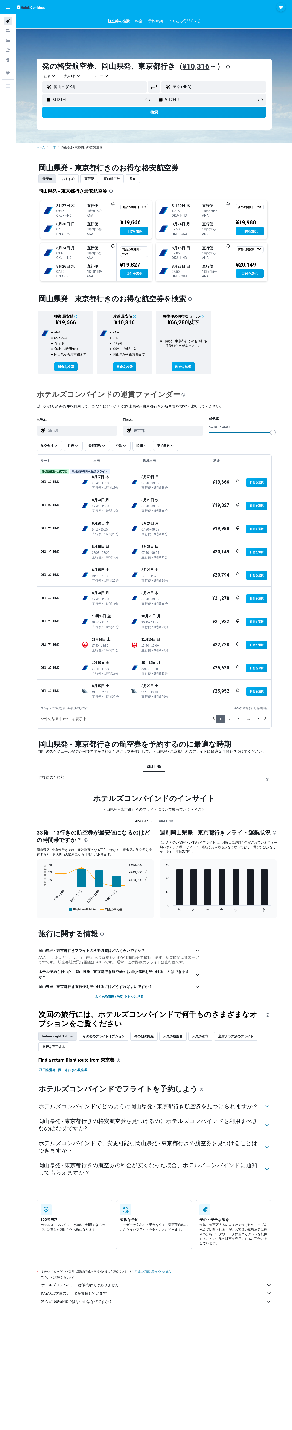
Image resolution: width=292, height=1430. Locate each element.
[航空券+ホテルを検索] (8, 50)
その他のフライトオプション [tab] (104, 1036)
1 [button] (220, 719)
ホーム (41, 147)
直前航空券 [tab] (112, 179)
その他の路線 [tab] (144, 1036)
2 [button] (229, 719)
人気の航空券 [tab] (173, 1036)
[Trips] (8, 73)
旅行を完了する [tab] (53, 1047)
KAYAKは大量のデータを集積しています (156, 1293)
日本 (53, 147)
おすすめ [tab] (68, 179)
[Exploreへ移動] (8, 59)
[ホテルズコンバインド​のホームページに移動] (31, 7)
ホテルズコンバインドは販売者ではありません (156, 1285)
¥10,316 (196, 66)
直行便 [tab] (89, 179)
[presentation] (228, 67)
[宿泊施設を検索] (8, 30)
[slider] (273, 432)
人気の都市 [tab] (200, 1036)
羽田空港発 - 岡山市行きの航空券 (63, 1070)
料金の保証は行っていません (153, 1271)
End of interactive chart (40, 908)
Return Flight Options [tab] (57, 1036)
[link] (66, 366)
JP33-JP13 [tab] (143, 821)
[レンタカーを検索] (8, 40)
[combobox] (97, 76)
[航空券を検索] (8, 21)
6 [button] (258, 719)
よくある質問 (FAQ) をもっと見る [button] (119, 996)
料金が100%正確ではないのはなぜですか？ (156, 1301)
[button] (8, 7)
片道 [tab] (132, 179)
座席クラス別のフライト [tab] (236, 1036)
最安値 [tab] (47, 179)
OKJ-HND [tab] (154, 767)
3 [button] (238, 719)
